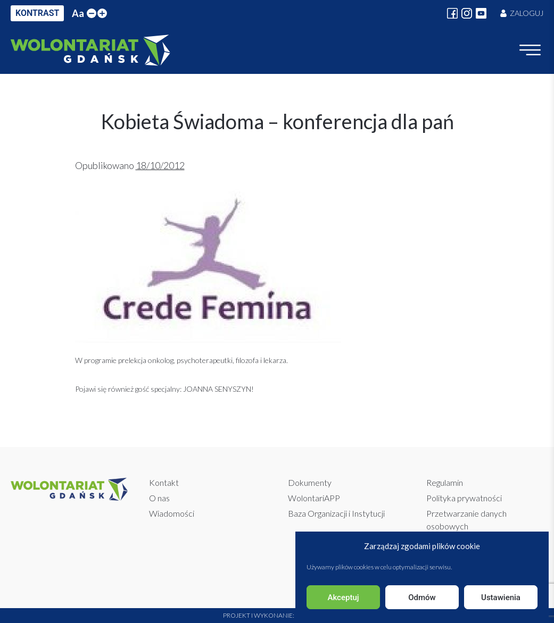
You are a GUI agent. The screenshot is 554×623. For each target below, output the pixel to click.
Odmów (422, 597)
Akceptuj (343, 597)
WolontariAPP (314, 498)
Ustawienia (500, 597)
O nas (159, 498)
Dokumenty (310, 482)
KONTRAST (37, 13)
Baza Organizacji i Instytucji (336, 513)
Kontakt (164, 482)
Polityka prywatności (464, 498)
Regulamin (444, 482)
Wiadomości (171, 513)
